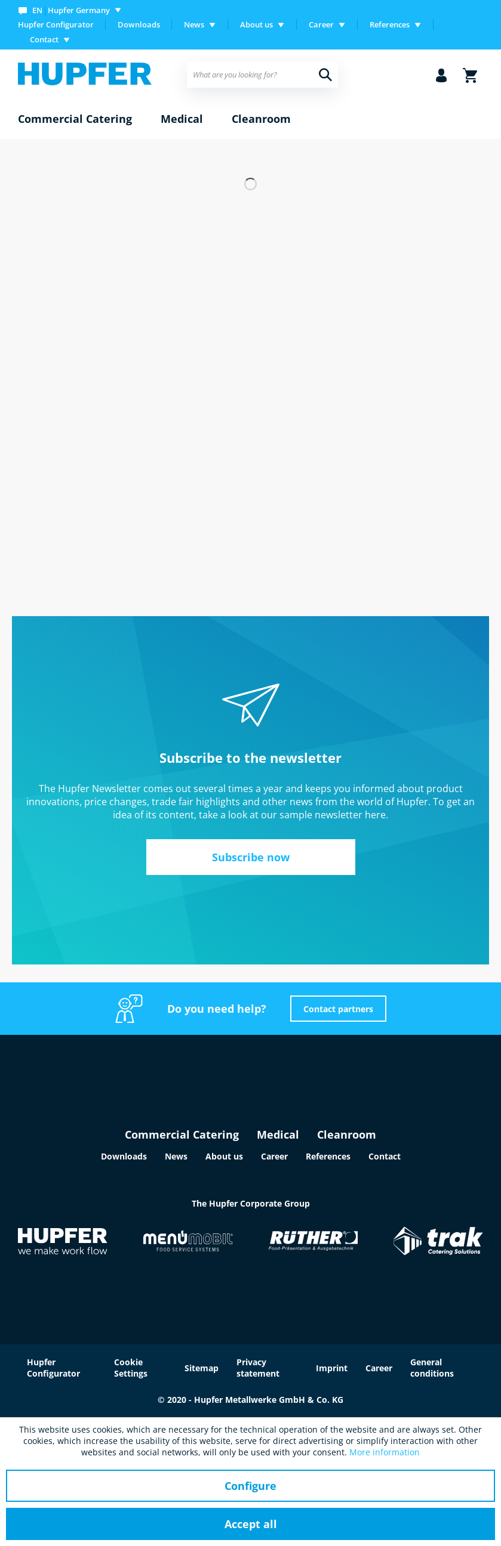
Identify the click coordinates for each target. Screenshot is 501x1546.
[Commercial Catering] (75, 119)
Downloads (139, 24)
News (176, 1156)
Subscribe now (251, 857)
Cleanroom (346, 1134)
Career (274, 1156)
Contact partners (338, 1009)
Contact (384, 1156)
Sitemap (202, 1368)
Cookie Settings (130, 1367)
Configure (250, 1486)
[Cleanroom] (261, 119)
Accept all (251, 1524)
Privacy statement (257, 1367)
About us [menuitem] (256, 24)
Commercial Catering (182, 1134)
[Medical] (181, 119)
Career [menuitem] (321, 24)
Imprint (332, 1368)
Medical (278, 1134)
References (328, 1156)
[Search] (325, 74)
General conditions (432, 1367)
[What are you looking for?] (262, 74)
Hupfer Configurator (56, 24)
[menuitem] (72, 9)
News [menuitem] (194, 24)
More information (384, 1452)
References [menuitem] (390, 24)
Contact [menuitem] (44, 39)
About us (224, 1156)
